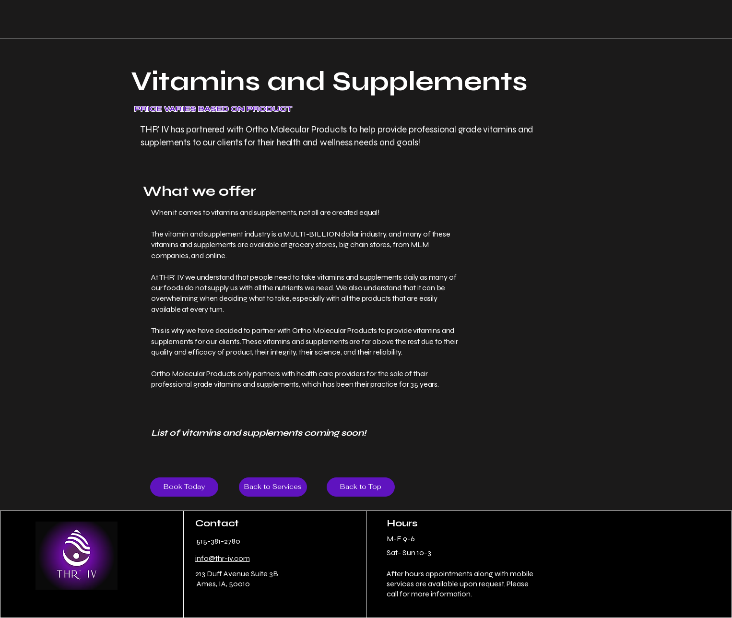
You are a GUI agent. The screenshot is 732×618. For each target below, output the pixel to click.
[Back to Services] (273, 487)
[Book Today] (184, 487)
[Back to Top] (361, 487)
